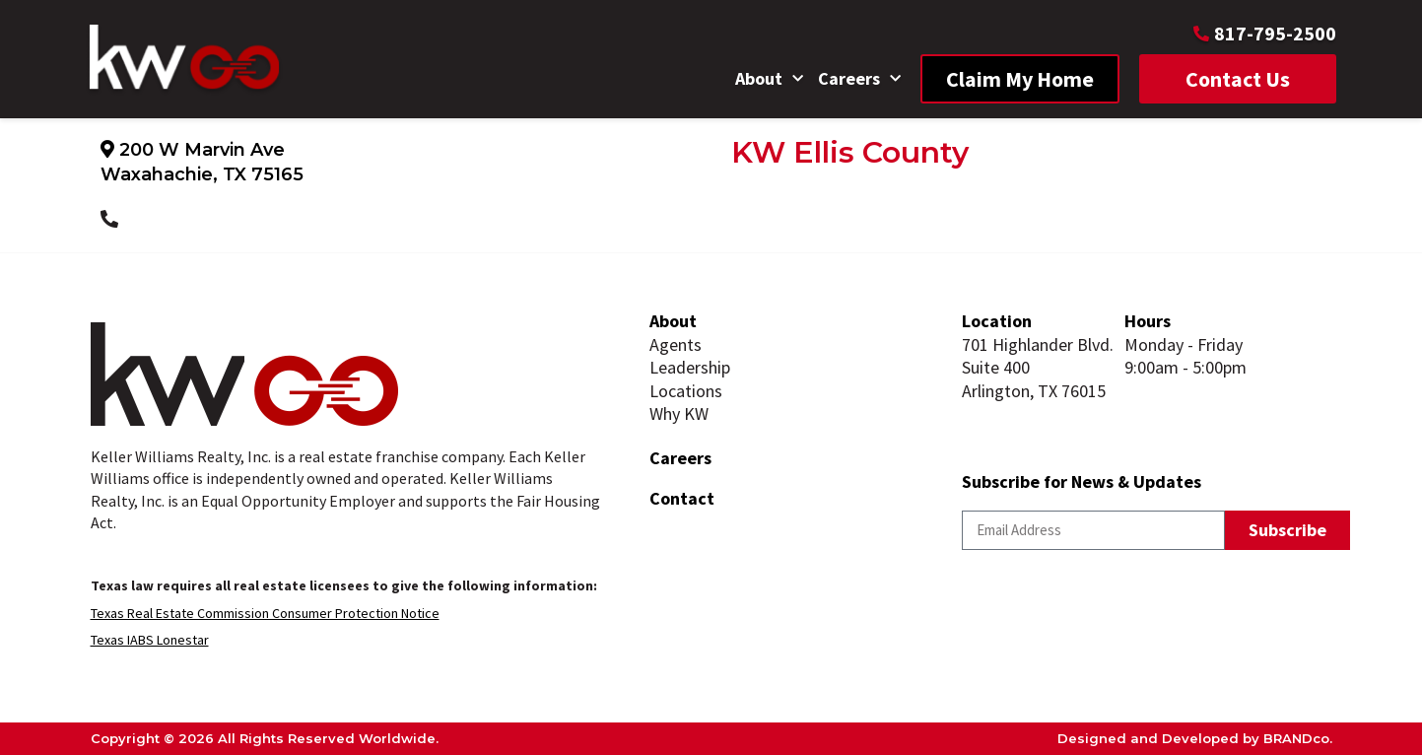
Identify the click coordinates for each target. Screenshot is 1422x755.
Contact (681, 498)
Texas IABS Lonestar (150, 640)
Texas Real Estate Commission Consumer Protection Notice (265, 613)
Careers (859, 79)
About (769, 79)
